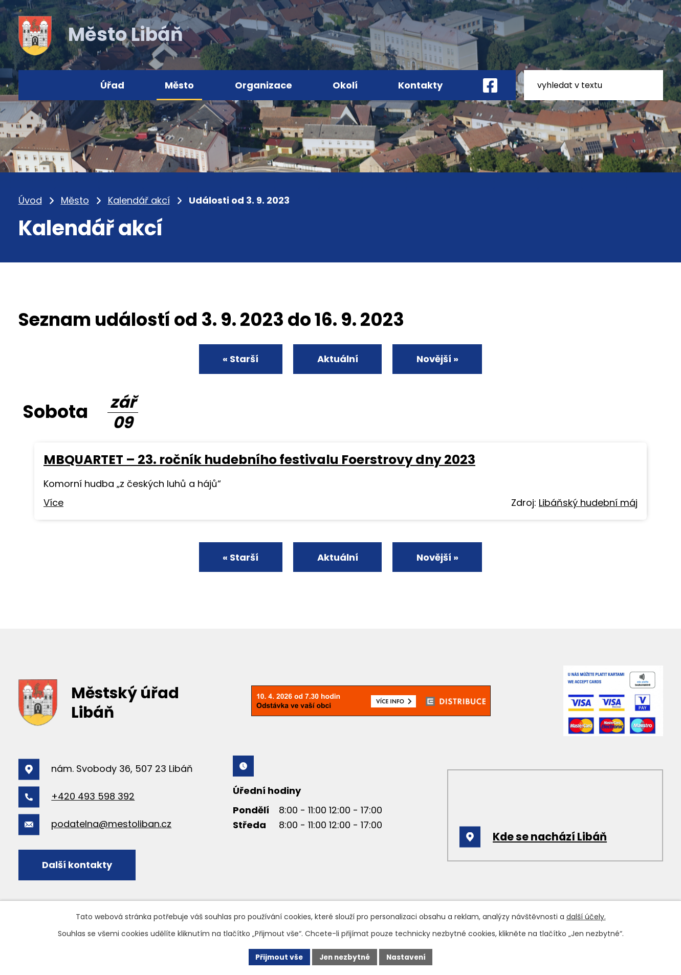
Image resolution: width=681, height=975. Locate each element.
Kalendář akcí (139, 200)
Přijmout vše (277, 956)
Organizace (263, 85)
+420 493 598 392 (93, 798)
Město (75, 200)
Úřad (112, 85)
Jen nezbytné (344, 956)
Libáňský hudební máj (588, 503)
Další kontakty (78, 866)
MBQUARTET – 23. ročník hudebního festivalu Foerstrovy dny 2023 (259, 461)
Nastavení (408, 956)
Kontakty (420, 85)
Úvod (30, 200)
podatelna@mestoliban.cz (111, 826)
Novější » (441, 359)
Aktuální (337, 359)
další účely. (586, 917)
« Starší (237, 359)
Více (53, 503)
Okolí (345, 85)
